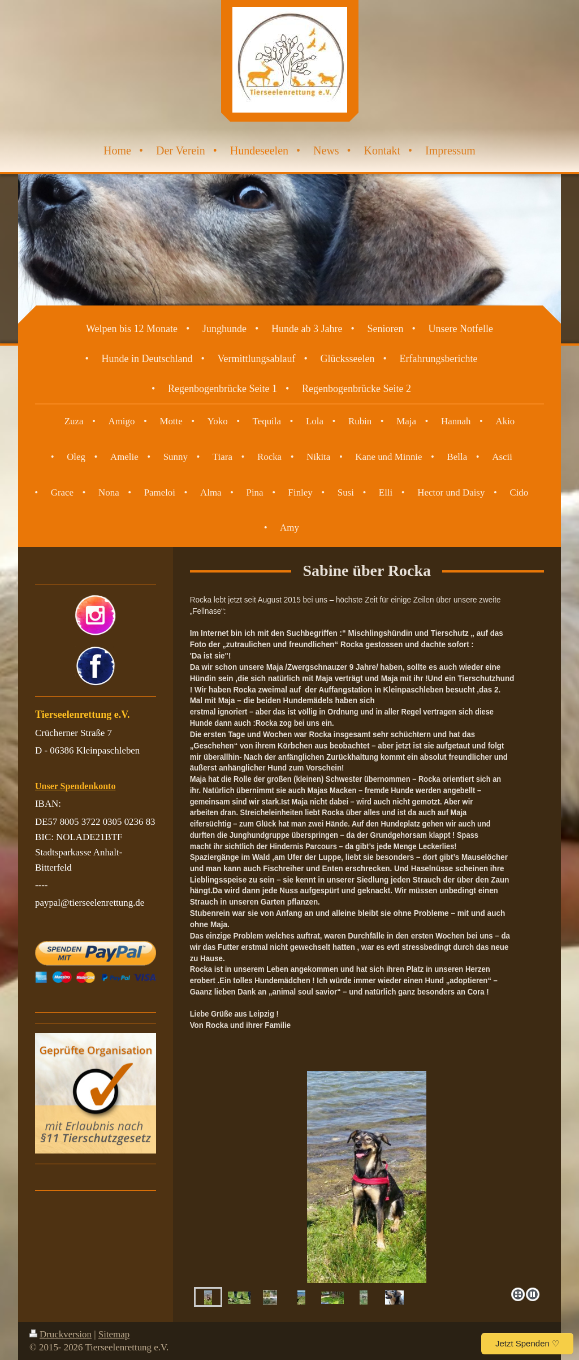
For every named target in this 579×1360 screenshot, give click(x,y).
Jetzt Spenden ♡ (527, 1343)
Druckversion (60, 1334)
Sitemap (113, 1334)
